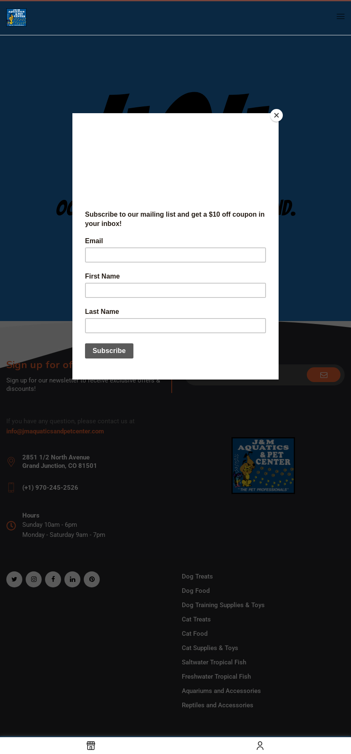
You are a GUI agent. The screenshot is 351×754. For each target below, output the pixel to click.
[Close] (276, 115)
